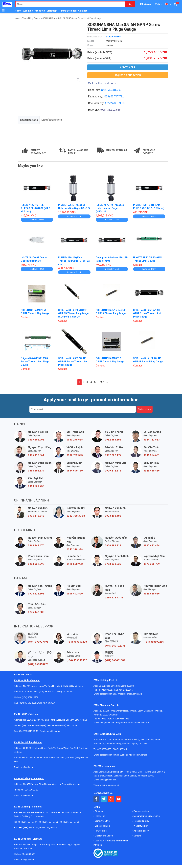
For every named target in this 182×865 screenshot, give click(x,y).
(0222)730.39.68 (114, 103)
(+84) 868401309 (115, 660)
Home (18, 10)
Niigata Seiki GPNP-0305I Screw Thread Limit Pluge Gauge (35, 361)
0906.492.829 (75, 593)
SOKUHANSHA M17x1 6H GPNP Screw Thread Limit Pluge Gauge (147, 313)
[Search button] (130, 4)
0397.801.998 (36, 439)
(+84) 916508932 (77, 660)
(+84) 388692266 (153, 641)
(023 (106, 96)
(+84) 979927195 (38, 641)
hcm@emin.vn (53, 731)
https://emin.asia (134, 694)
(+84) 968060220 (38, 664)
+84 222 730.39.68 (30, 757)
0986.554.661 (151, 455)
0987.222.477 (113, 455)
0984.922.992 (36, 563)
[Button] (3, 10)
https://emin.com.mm (139, 722)
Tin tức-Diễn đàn (67, 10)
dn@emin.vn (52, 827)
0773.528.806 (36, 593)
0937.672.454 (151, 545)
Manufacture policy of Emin (146, 816)
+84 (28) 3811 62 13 (67, 725)
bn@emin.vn (27, 767)
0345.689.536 (151, 593)
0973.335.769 (151, 563)
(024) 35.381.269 (111, 90)
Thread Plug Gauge (31, 18)
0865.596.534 (36, 470)
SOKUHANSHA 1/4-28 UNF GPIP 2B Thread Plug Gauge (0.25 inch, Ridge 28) (73, 313)
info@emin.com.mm (109, 722)
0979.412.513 (113, 470)
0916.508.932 (75, 563)
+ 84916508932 (105, 690)
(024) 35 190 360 (27, 703)
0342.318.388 (75, 549)
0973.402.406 (113, 515)
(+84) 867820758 (30, 697)
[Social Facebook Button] (96, 799)
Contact (82, 10)
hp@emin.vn (27, 795)
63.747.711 (117, 96)
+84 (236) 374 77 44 (28, 827)
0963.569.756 (36, 486)
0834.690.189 (75, 470)
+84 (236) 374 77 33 (69, 822)
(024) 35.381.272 (64, 691)
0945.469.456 (151, 470)
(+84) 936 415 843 (57, 757)
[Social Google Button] (111, 799)
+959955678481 (122, 718)
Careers (137, 836)
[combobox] (68, 4)
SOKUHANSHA (113, 36)
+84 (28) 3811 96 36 (27, 725)
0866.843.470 (36, 545)
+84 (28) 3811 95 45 (28, 731)
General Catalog (102, 826)
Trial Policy (99, 816)
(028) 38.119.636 (110, 109)
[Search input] (68, 4)
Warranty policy (140, 826)
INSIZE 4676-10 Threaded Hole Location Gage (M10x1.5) (110, 208)
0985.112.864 (36, 455)
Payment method (141, 811)
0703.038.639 (113, 563)
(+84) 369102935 (115, 645)
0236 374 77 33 (114, 597)
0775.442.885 (36, 612)
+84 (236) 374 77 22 (48, 822)
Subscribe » (144, 409)
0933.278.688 (75, 439)
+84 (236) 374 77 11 (27, 822)
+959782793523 (106, 718)
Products (39, 10)
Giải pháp (51, 10)
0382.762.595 (75, 455)
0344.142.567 (151, 439)
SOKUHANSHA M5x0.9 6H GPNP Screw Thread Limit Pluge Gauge (72, 18)
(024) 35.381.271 (47, 691)
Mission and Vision (103, 836)
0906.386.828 (113, 545)
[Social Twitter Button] (104, 799)
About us (28, 10)
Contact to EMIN (102, 821)
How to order (100, 831)
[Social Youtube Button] (119, 799)
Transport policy (141, 821)
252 (102, 382)
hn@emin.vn (49, 703)
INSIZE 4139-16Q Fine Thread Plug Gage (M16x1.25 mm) (74, 260)
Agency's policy (141, 831)
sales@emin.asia (108, 694)
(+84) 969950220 (77, 641)
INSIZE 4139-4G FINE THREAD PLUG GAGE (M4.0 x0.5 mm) (35, 208)
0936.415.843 (36, 515)
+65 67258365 (126, 690)
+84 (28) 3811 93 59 (47, 725)
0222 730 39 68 (76, 515)
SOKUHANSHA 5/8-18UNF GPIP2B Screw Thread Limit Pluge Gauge (73, 361)
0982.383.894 (113, 439)
